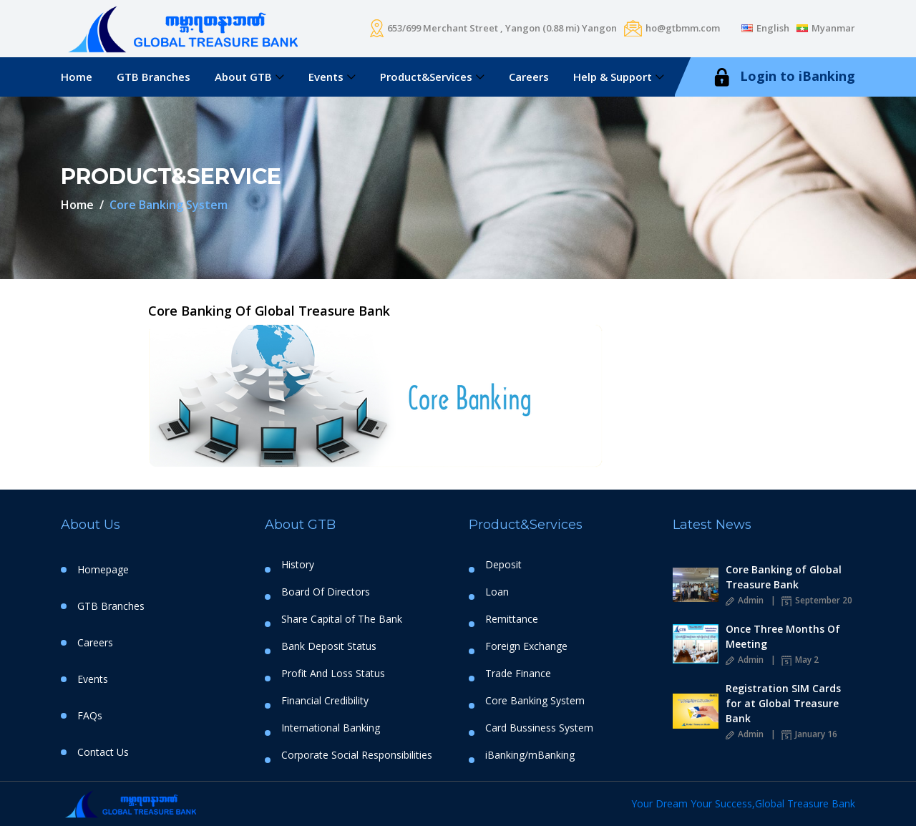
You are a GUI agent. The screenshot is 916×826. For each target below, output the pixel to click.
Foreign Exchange (526, 646)
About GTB (243, 76)
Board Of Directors (325, 592)
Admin (745, 600)
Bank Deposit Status (328, 646)
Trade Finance (518, 673)
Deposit (503, 565)
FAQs (89, 715)
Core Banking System (535, 701)
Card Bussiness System (539, 728)
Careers (529, 76)
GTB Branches (153, 76)
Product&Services (426, 76)
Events (326, 76)
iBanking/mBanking (530, 755)
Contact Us (103, 752)
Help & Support (612, 76)
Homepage (103, 569)
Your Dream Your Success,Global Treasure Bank (743, 803)
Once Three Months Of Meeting (783, 636)
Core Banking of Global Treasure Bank (784, 577)
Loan (497, 592)
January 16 (809, 734)
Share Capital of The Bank (341, 619)
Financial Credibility (325, 701)
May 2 (800, 659)
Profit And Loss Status (333, 673)
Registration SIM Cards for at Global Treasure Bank (783, 703)
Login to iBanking (783, 77)
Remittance (511, 619)
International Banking (330, 728)
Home (76, 76)
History (297, 565)
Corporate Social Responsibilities (356, 755)
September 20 (816, 600)
